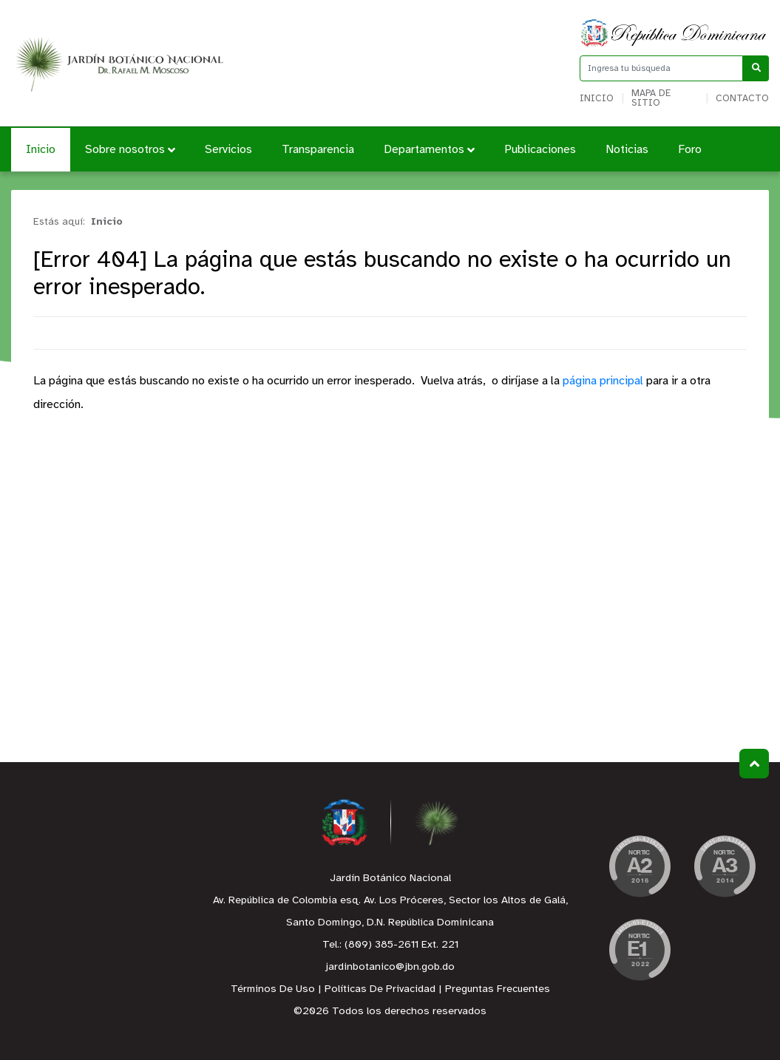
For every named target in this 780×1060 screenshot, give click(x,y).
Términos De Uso (273, 989)
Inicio (597, 98)
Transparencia (318, 149)
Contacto (742, 98)
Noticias (627, 149)
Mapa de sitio (651, 98)
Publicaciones (540, 149)
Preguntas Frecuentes (497, 989)
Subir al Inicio (754, 764)
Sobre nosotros (130, 149)
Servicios (228, 149)
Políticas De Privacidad (380, 989)
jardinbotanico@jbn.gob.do (390, 967)
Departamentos (429, 149)
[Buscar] (756, 68)
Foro (690, 149)
